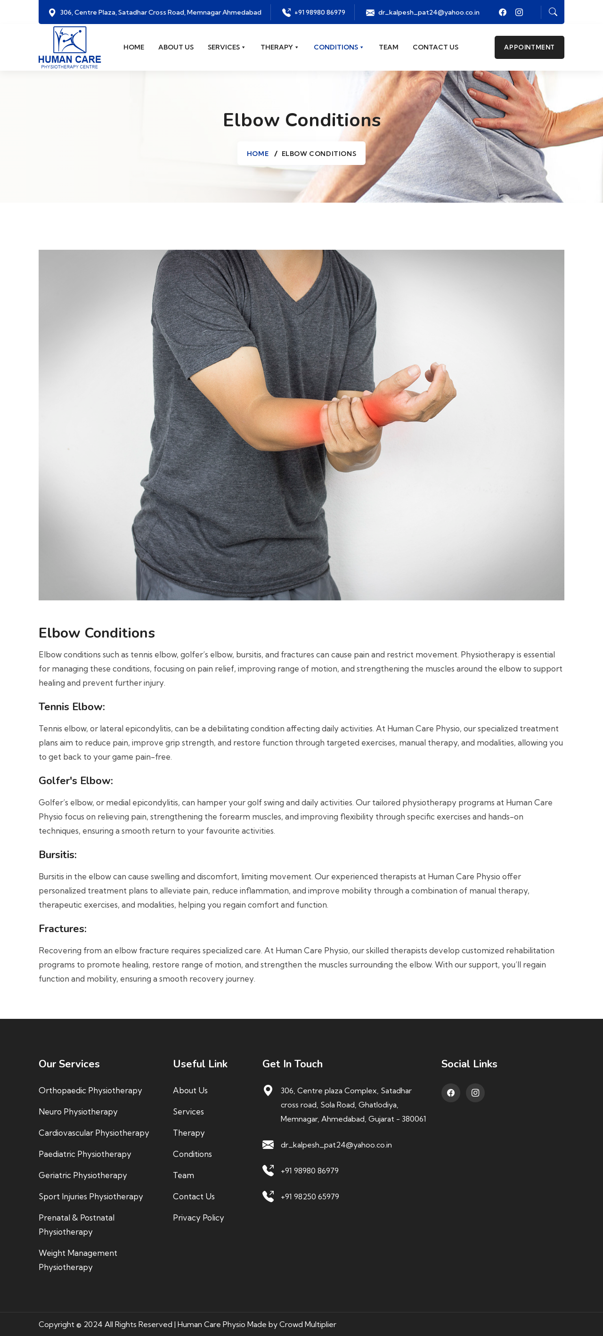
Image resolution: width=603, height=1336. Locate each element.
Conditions (339, 47)
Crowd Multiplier (307, 1324)
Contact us (435, 47)
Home (133, 47)
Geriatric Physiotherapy (83, 1175)
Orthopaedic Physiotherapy (90, 1090)
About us (176, 47)
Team (389, 47)
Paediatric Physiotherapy (85, 1154)
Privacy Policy (198, 1217)
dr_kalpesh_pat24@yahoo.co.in (429, 12)
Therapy (280, 47)
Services (227, 47)
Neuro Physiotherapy (78, 1111)
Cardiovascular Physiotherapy (94, 1133)
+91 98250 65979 (310, 1196)
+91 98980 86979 (319, 12)
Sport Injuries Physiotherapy (91, 1196)
